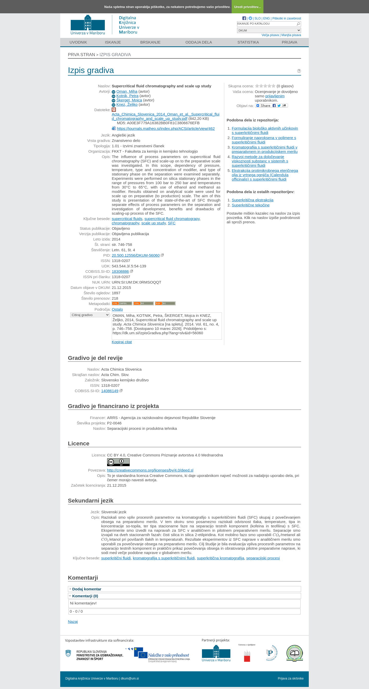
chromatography (125, 223)
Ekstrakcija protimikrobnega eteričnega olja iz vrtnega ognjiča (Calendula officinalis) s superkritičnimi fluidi (265, 174)
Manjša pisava (291, 35)
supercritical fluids (127, 218)
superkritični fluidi (116, 558)
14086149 (109, 391)
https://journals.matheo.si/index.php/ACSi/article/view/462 (166, 128)
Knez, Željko (127, 104)
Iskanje (113, 42)
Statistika (248, 42)
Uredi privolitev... (247, 7)
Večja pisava (270, 35)
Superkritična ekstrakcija (253, 200)
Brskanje (150, 42)
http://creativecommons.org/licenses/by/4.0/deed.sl (150, 470)
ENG (266, 18)
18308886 (120, 271)
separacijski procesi (263, 558)
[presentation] (276, 535)
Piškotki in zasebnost (286, 18)
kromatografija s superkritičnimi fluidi (164, 558)
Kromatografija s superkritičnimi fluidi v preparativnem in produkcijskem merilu (265, 149)
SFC (172, 223)
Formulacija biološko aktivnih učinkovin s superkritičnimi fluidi (265, 130)
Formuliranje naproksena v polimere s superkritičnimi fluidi (264, 139)
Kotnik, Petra (127, 95)
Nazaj (73, 621)
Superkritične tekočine (251, 205)
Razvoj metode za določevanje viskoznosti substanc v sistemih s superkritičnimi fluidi (260, 161)
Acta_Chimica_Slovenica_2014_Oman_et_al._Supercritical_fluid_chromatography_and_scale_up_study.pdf (165, 116)
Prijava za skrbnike (291, 678)
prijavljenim (274, 96)
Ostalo (117, 309)
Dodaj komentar (86, 589)
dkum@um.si (130, 678)
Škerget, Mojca (129, 100)
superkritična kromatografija (220, 558)
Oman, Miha (126, 91)
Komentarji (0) (85, 596)
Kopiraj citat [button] (122, 342)
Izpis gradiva (115, 54)
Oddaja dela (199, 42)
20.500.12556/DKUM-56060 (136, 255)
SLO (257, 18)
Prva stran (81, 54)
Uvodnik (78, 42)
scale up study (153, 223)
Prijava (289, 42)
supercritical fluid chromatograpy (172, 218)
